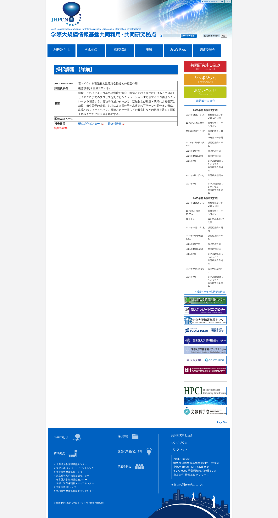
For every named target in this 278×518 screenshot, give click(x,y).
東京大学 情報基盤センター (70, 472)
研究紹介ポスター (89, 123)
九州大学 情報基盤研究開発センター (75, 491)
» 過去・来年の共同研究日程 (210, 291)
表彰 (149, 49)
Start (221, 1)
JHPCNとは (61, 49)
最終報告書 (114, 123)
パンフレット (179, 449)
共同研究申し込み (182, 435)
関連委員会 (207, 49)
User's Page (178, 49)
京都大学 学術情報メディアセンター (75, 483)
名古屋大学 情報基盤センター (71, 479)
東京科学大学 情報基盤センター (72, 475)
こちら (200, 484)
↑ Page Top (221, 422)
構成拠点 (91, 49)
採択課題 (120, 49)
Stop (228, 1)
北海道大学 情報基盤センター (71, 464)
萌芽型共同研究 (205, 100)
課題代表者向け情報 (130, 451)
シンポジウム (179, 442)
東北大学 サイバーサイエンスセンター (76, 468)
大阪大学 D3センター (67, 487)
